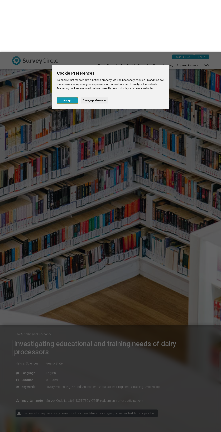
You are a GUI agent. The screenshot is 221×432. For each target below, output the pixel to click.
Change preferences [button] (94, 48)
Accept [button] (67, 48)
